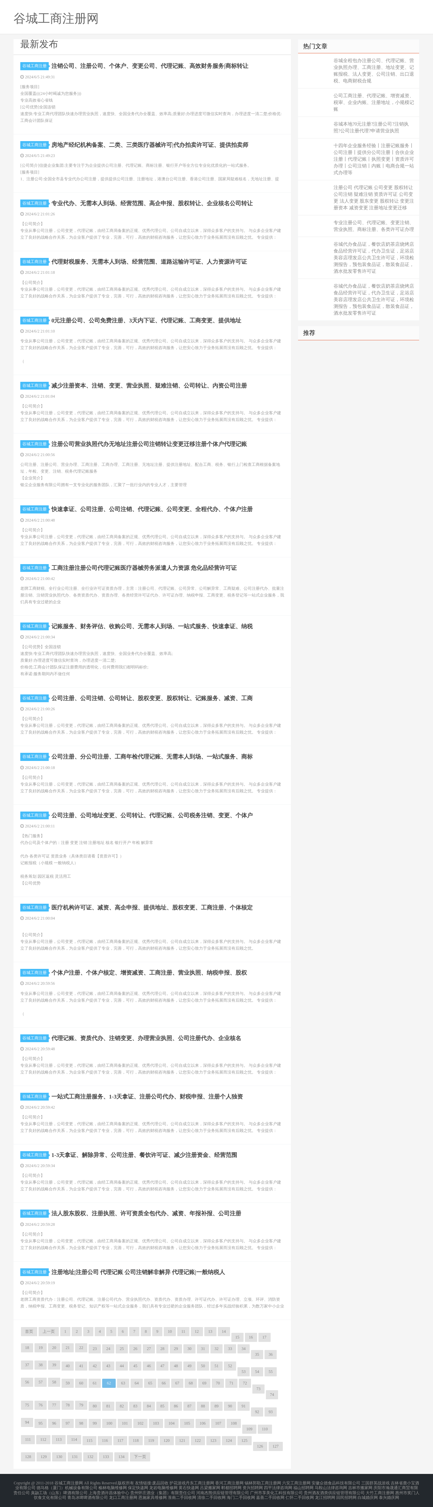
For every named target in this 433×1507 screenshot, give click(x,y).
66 (164, 1383)
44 (122, 1366)
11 (183, 1331)
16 (251, 1337)
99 (95, 1423)
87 (189, 1406)
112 (43, 1439)
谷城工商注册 (35, 65)
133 (106, 1456)
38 (41, 1365)
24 (108, 1348)
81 (108, 1406)
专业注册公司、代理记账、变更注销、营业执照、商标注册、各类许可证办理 (374, 226)
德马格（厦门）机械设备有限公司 (67, 1486)
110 (265, 1429)
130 (59, 1456)
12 (197, 1331)
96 (54, 1423)
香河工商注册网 (229, 1482)
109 (249, 1429)
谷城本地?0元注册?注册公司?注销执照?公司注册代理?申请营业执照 (371, 127)
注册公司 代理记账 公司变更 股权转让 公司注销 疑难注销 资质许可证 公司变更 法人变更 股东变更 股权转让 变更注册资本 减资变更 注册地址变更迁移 (374, 197)
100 (109, 1423)
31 (203, 1348)
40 (68, 1366)
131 (75, 1456)
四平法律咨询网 (278, 1486)
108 (234, 1423)
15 (237, 1337)
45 (135, 1366)
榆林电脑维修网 (112, 1486)
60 (81, 1383)
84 (149, 1406)
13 (210, 1331)
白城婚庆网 (368, 1494)
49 (189, 1366)
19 (41, 1347)
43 (108, 1366)
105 (187, 1423)
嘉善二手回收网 (270, 1494)
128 (28, 1456)
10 (170, 1331)
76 (41, 1405)
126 (260, 1446)
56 (27, 1382)
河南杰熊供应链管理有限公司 (222, 1490)
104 (171, 1423)
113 (59, 1439)
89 (216, 1406)
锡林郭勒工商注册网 (263, 1482)
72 (245, 1383)
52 (230, 1366)
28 (162, 1348)
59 (68, 1383)
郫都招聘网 (231, 1486)
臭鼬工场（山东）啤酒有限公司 (59, 1490)
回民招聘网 (346, 1494)
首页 (29, 1331)
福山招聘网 (303, 1486)
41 (81, 1366)
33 (230, 1348)
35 (257, 1354)
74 (272, 1394)
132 (90, 1456)
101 (125, 1423)
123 (213, 1440)
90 (230, 1406)
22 (81, 1347)
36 (271, 1354)
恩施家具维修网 (152, 1494)
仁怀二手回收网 (300, 1494)
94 (27, 1422)
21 (68, 1347)
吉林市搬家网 (360, 1486)
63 (123, 1383)
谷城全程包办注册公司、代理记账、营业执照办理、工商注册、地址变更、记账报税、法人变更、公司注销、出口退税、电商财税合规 (374, 70)
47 (162, 1366)
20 (54, 1347)
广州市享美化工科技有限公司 (276, 1490)
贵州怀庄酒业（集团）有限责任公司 (162, 1490)
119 (151, 1440)
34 (244, 1348)
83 (135, 1406)
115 (90, 1440)
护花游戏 (177, 1482)
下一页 (140, 1456)
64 (137, 1383)
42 (95, 1366)
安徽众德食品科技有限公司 (336, 1482)
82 (122, 1406)
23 (95, 1348)
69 (204, 1383)
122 (198, 1440)
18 (27, 1347)
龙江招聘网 (325, 1494)
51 (216, 1366)
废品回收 (160, 1482)
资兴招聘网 (253, 1486)
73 (258, 1388)
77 (54, 1405)
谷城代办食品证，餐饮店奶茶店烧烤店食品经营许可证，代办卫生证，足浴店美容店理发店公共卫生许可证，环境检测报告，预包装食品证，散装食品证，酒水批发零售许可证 (374, 258)
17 (265, 1337)
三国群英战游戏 (375, 1482)
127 (276, 1446)
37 (27, 1365)
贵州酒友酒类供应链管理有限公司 (334, 1490)
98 (81, 1423)
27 (149, 1348)
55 (271, 1371)
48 (176, 1366)
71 (231, 1383)
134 (121, 1456)
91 (244, 1406)
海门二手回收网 (241, 1494)
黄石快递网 (189, 1486)
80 (95, 1406)
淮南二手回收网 (182, 1494)
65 (150, 1383)
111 (28, 1439)
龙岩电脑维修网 (163, 1486)
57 (41, 1382)
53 (244, 1371)
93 (271, 1411)
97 (68, 1423)
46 (149, 1366)
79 (81, 1405)
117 (120, 1440)
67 (177, 1383)
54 (257, 1371)
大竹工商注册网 (380, 1490)
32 (216, 1348)
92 (257, 1411)
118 (136, 1440)
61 (95, 1383)
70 (218, 1383)
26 (135, 1348)
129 (44, 1456)
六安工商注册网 (296, 1482)
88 (203, 1406)
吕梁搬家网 (210, 1486)
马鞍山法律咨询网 (331, 1486)
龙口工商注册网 (123, 1494)
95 (41, 1423)
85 (162, 1406)
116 (105, 1440)
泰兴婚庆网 (389, 1494)
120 (167, 1440)
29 (176, 1348)
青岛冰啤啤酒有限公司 (87, 1494)
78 (68, 1405)
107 (218, 1423)
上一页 (49, 1331)
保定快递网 (138, 1486)
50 (203, 1366)
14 (224, 1331)
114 (74, 1439)
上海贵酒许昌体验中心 (109, 1490)
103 (156, 1423)
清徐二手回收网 (211, 1494)
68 (191, 1383)
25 (122, 1348)
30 (189, 1348)
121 (182, 1440)
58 (54, 1382)
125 (245, 1440)
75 (27, 1405)
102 (140, 1423)
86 (176, 1406)
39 (54, 1365)
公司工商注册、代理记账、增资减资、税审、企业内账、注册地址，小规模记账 (374, 102)
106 (203, 1423)
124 (229, 1440)
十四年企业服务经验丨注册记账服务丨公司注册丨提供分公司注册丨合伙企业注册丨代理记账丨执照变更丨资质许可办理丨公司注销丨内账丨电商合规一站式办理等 (374, 159)
